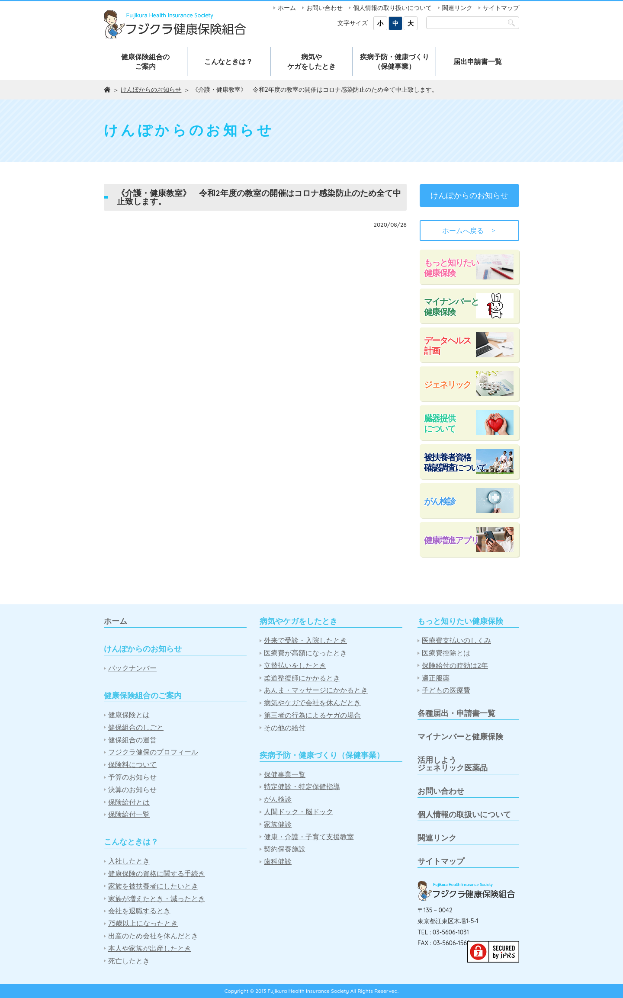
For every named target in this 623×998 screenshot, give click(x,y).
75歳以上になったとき (143, 923)
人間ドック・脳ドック (298, 812)
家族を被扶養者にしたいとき (153, 886)
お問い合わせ (324, 8)
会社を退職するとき (139, 911)
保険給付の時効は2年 (455, 665)
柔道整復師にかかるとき (302, 678)
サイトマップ (501, 8)
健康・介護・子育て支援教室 (309, 837)
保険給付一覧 (129, 814)
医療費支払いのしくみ (456, 640)
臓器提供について (439, 423)
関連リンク (457, 8)
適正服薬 (436, 678)
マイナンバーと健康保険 (451, 306)
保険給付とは (129, 802)
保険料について (132, 765)
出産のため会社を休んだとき (153, 936)
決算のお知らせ (132, 790)
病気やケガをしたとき (311, 61)
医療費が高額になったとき (305, 653)
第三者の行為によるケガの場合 (312, 715)
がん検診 (439, 501)
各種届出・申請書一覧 (456, 713)
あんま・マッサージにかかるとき (316, 690)
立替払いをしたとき (295, 665)
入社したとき (129, 861)
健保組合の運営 (132, 740)
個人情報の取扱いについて (464, 814)
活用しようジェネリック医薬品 (452, 764)
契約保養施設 (284, 849)
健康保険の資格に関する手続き (156, 874)
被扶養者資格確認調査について (455, 462)
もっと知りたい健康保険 (451, 267)
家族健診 (278, 824)
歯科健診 (278, 861)
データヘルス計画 (447, 345)
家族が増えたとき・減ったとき (156, 899)
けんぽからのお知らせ (151, 89)
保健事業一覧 (284, 774)
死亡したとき (129, 961)
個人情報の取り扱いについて (392, 8)
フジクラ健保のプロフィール (153, 752)
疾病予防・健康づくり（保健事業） (394, 61)
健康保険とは (129, 715)
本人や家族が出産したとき (149, 948)
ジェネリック (447, 384)
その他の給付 (284, 728)
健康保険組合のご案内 (145, 61)
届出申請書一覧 (477, 61)
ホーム (287, 8)
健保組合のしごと (136, 727)
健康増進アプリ (451, 540)
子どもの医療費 (446, 690)
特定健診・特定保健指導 (302, 787)
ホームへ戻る (469, 230)
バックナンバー (132, 668)
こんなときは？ (228, 61)
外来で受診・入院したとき (305, 640)
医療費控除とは (446, 653)
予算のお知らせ (132, 777)
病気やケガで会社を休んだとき (312, 703)
